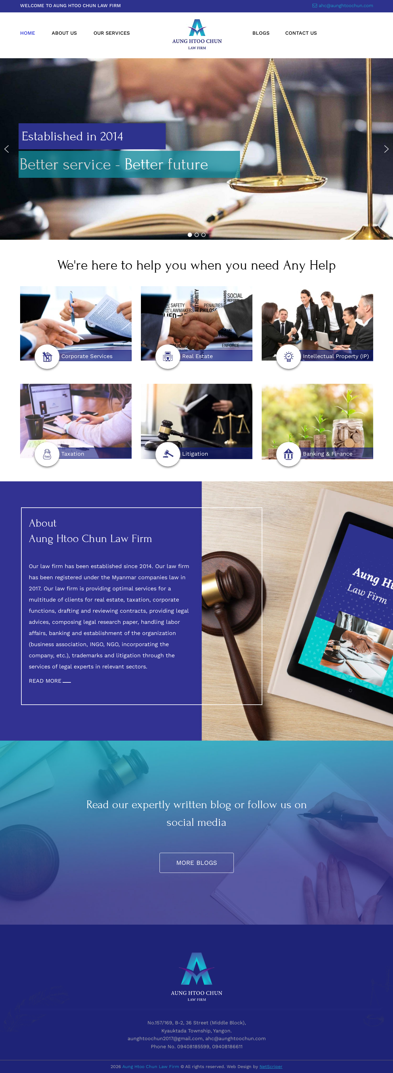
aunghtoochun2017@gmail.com (165, 1038)
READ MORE (45, 680)
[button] (6, 149)
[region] (196, 149)
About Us (64, 33)
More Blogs (196, 862)
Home (27, 33)
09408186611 (227, 1046)
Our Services (112, 33)
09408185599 (193, 1046)
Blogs (260, 33)
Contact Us (301, 33)
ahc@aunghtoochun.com (346, 5)
